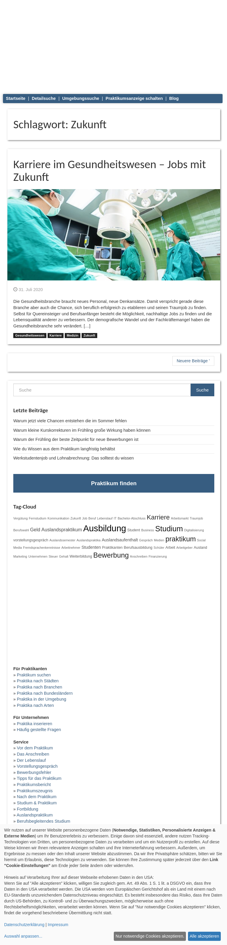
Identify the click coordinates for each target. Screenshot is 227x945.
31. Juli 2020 (28, 289)
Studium (169, 529)
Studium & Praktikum (37, 803)
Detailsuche (44, 98)
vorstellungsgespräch (30, 540)
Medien (159, 540)
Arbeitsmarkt (180, 518)
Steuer (53, 556)
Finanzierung (158, 556)
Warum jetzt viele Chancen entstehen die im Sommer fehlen (70, 420)
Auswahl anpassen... (23, 936)
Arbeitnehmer (70, 547)
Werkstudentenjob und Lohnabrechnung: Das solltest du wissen (73, 458)
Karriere (55, 335)
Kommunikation (58, 518)
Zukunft (89, 335)
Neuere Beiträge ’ (193, 360)
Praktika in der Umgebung (41, 699)
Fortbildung (27, 809)
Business (147, 530)
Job (84, 518)
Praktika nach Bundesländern (45, 693)
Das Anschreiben (33, 754)
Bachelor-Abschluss (131, 518)
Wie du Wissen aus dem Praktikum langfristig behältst (64, 448)
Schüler (159, 547)
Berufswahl (21, 530)
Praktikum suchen (34, 675)
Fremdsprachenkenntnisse (41, 547)
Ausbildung (104, 528)
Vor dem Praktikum (35, 748)
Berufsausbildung (138, 547)
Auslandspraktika (88, 540)
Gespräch (146, 540)
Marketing (20, 556)
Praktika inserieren (34, 723)
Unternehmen (38, 556)
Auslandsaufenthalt (120, 540)
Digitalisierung (194, 530)
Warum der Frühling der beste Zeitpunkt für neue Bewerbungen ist (75, 439)
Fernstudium (37, 518)
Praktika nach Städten (38, 680)
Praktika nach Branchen (39, 687)
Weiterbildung (80, 556)
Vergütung (20, 518)
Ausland (200, 547)
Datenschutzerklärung (24, 924)
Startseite (15, 98)
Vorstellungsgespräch (37, 766)
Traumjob (196, 518)
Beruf (92, 518)
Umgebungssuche (80, 98)
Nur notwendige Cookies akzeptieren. (150, 936)
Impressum (58, 924)
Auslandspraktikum (61, 529)
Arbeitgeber (184, 547)
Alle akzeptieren (204, 936)
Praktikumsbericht (34, 784)
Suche (202, 389)
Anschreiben (138, 556)
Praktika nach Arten (35, 705)
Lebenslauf (105, 518)
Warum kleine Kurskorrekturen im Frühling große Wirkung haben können (81, 430)
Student (133, 530)
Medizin (73, 335)
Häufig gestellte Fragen (39, 729)
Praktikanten (112, 547)
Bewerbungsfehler (34, 772)
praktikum (181, 539)
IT (115, 518)
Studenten (91, 547)
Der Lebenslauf (31, 760)
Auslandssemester (62, 540)
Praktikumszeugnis (35, 790)
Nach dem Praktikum (36, 796)
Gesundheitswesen (29, 335)
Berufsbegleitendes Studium (43, 821)
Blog (174, 98)
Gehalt (63, 556)
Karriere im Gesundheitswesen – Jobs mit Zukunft (109, 170)
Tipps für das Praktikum (39, 778)
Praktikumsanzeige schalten (134, 98)
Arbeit (170, 547)
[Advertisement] (114, 44)
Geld (35, 529)
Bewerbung (111, 555)
